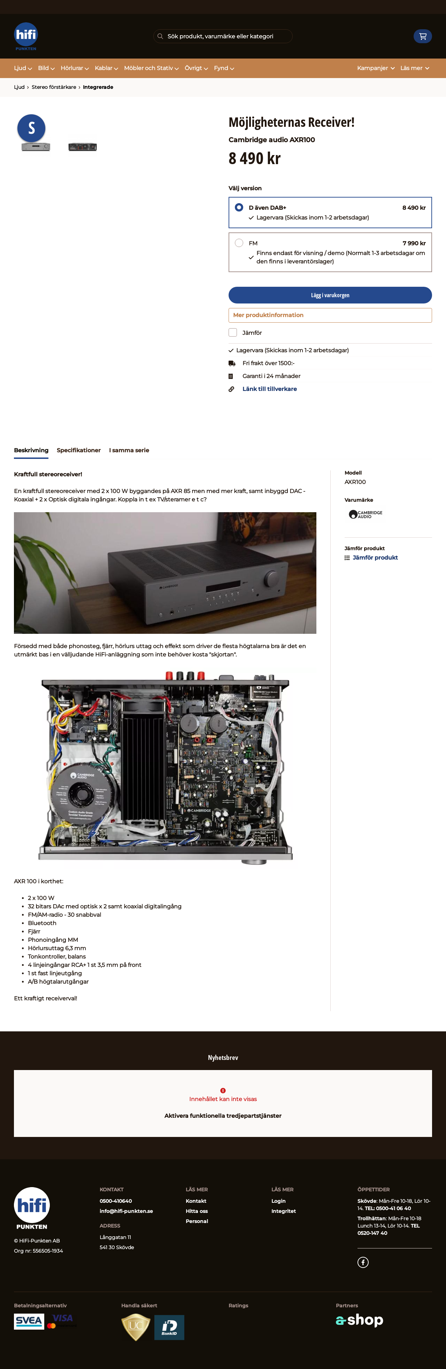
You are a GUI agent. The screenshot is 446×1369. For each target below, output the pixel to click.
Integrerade (98, 87)
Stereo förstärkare (54, 87)
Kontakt (196, 1201)
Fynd (224, 68)
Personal (197, 1221)
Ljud (23, 68)
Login (278, 1201)
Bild (46, 68)
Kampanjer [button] (376, 68)
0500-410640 (116, 1201)
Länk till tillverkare (270, 392)
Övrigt (196, 68)
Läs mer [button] (414, 68)
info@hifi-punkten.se (126, 1211)
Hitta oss (197, 1211)
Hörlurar (75, 68)
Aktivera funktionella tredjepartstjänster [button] (223, 1116)
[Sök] (223, 36)
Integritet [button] (283, 1211)
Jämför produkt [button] (371, 560)
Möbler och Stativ (151, 68)
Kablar (106, 68)
